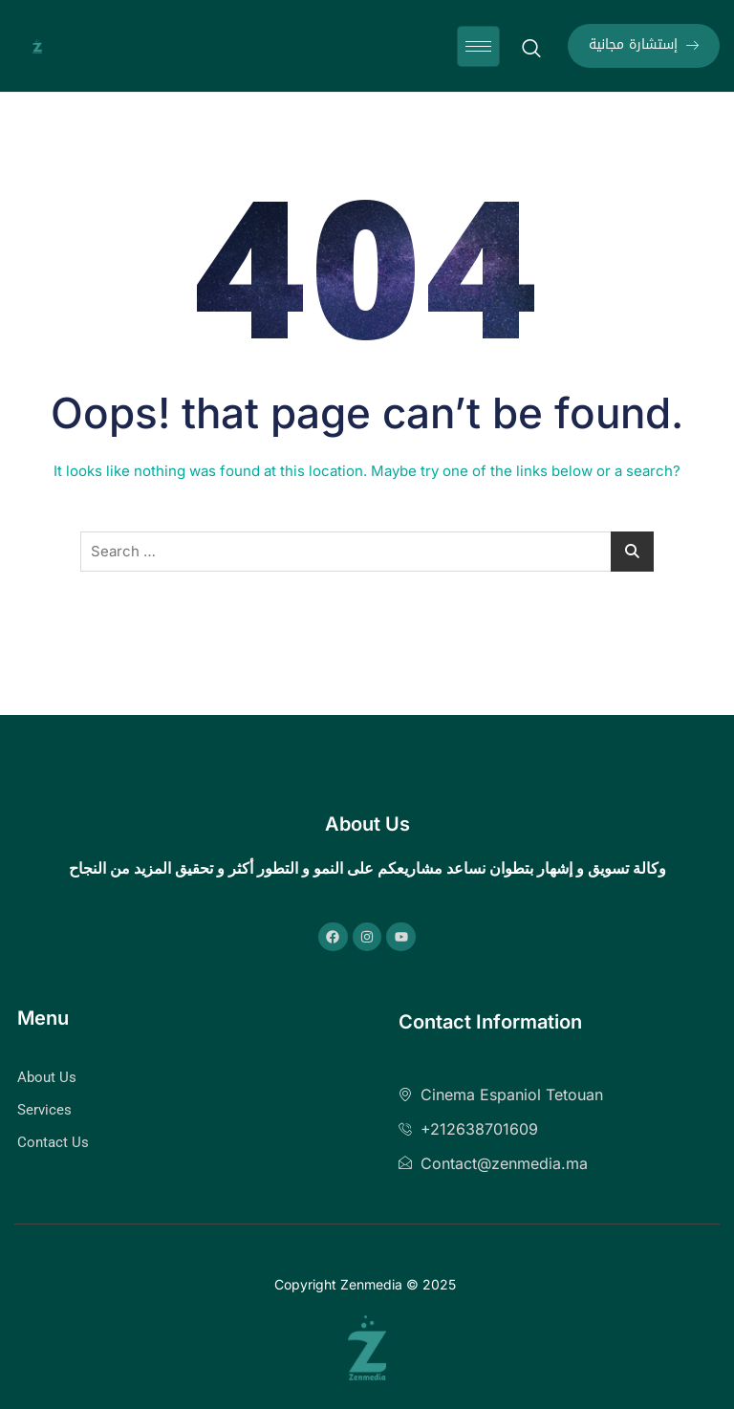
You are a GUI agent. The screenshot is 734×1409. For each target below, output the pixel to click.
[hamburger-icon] (478, 46)
